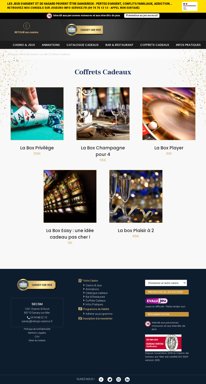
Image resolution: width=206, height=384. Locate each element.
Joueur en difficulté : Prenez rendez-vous (165, 306)
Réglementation (158, 314)
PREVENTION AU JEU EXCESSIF (165, 292)
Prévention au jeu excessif (142, 15)
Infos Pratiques (188, 45)
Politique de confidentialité (37, 329)
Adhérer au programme (99, 313)
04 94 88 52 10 (37, 317)
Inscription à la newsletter (98, 318)
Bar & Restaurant (119, 45)
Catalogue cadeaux (83, 45)
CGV (37, 336)
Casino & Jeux (24, 45)
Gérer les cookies (37, 340)
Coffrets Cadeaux (154, 45)
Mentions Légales (37, 332)
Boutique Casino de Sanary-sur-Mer (28, 54)
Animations (51, 45)
